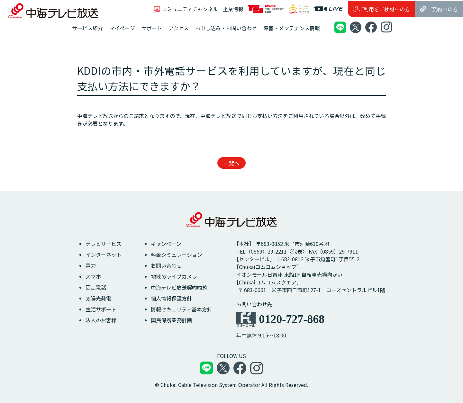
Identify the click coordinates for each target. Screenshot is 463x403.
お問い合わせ (166, 265)
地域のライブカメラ (174, 276)
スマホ (93, 276)
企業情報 (233, 9)
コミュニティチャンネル (186, 9)
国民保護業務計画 (171, 320)
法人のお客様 (101, 320)
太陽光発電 (98, 298)
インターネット (104, 254)
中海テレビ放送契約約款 (179, 287)
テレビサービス (104, 243)
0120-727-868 (291, 319)
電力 (91, 265)
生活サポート (101, 309)
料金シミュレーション (176, 254)
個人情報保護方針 (171, 298)
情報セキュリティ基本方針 (181, 309)
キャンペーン (166, 243)
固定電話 (96, 287)
